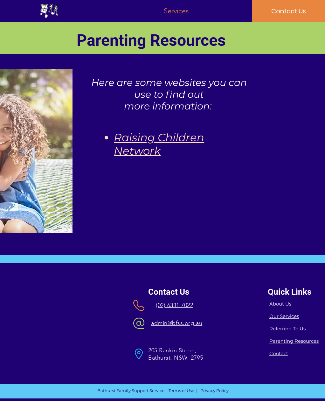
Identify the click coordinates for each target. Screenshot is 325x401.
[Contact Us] (288, 11)
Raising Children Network (159, 144)
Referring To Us (287, 329)
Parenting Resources (294, 341)
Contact (278, 353)
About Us (280, 304)
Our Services (284, 316)
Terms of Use (181, 390)
